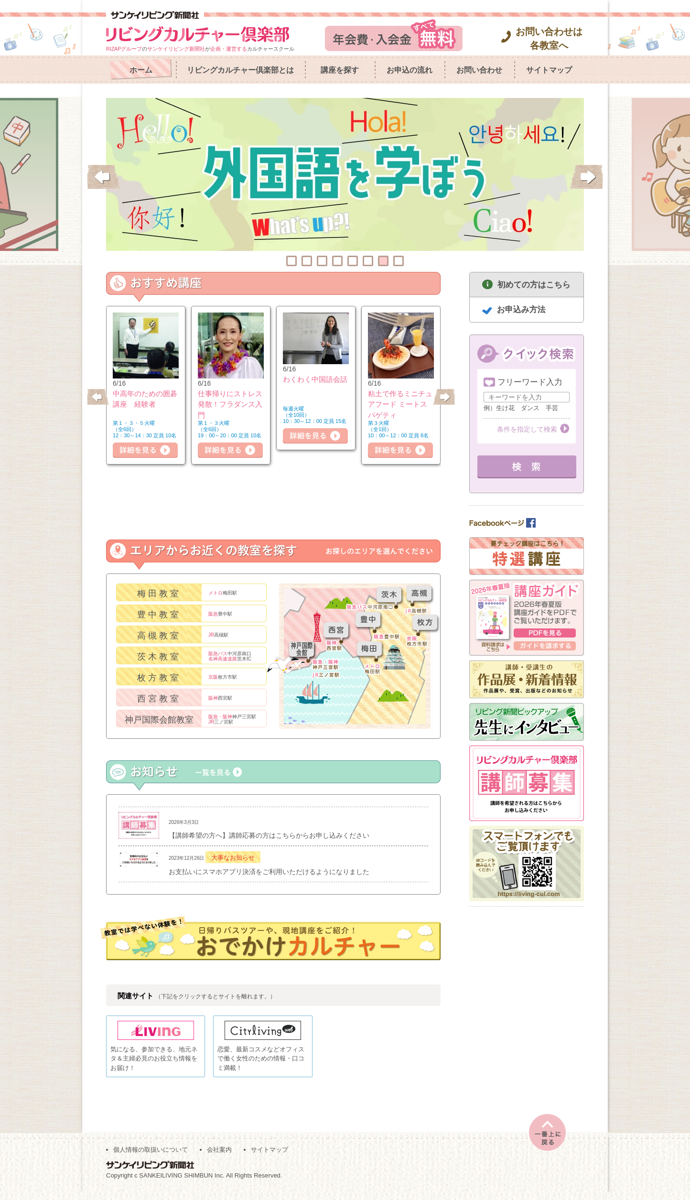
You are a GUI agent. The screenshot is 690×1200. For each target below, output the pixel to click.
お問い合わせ (479, 70)
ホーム (140, 70)
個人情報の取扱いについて (150, 1157)
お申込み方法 (521, 309)
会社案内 (219, 1157)
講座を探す (340, 70)
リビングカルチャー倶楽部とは (240, 70)
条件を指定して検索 (527, 429)
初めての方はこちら (534, 284)
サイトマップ (549, 70)
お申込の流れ (409, 70)
